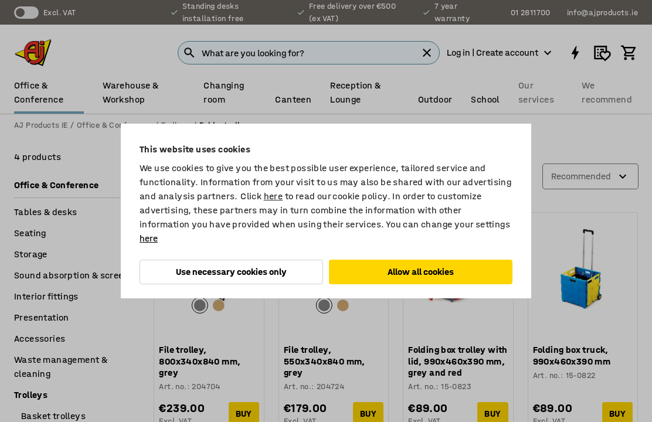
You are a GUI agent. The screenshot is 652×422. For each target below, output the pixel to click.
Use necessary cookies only (231, 271)
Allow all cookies (421, 271)
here (273, 196)
